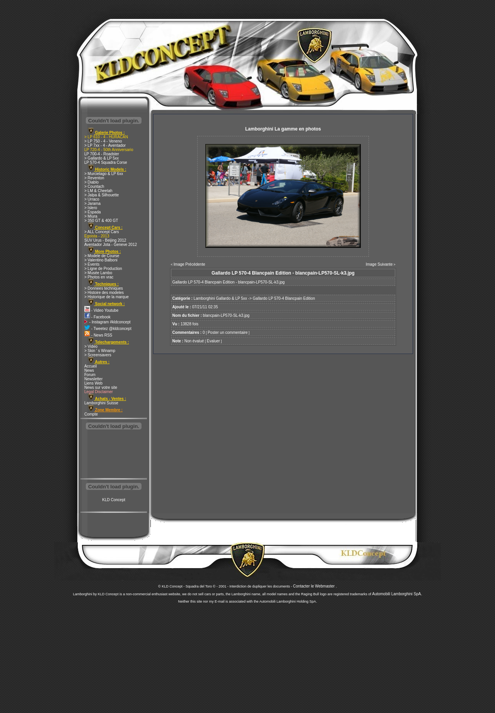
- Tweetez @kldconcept (107, 328)
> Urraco (91, 199)
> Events (91, 264)
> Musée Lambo (98, 273)
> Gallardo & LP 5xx (101, 158)
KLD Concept (113, 500)
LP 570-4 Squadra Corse (105, 162)
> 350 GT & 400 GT (101, 220)
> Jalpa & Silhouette (101, 195)
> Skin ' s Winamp (99, 351)
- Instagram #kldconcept (107, 322)
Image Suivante (379, 264)
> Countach (94, 186)
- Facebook (97, 317)
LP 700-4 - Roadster (101, 154)
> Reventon (94, 178)
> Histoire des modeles (104, 292)
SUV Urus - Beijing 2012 (105, 240)
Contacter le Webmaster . (315, 586)
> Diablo (91, 182)
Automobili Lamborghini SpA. (397, 594)
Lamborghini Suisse (101, 403)
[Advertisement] (113, 454)
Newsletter (93, 379)
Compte (91, 414)
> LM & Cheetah (98, 191)
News (89, 370)
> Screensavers (97, 355)
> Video (90, 346)
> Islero (90, 208)
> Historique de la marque (106, 297)
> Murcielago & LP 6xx (103, 174)
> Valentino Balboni (101, 260)
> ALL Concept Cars (101, 232)
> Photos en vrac (98, 277)
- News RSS (98, 335)
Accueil (90, 366)
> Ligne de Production (103, 268)
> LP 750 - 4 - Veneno (103, 141)
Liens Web (93, 383)
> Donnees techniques (103, 288)
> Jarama (92, 203)
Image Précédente (189, 264)
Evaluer (213, 341)
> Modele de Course (101, 256)
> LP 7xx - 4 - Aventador (105, 145)
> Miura (90, 216)
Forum (90, 375)
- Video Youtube (101, 310)
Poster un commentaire (228, 332)
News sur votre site (100, 387)
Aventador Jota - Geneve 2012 (110, 244)
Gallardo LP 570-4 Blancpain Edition (284, 298)
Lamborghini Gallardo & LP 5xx (220, 298)
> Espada (92, 212)
